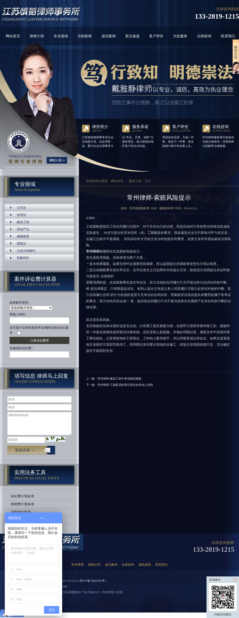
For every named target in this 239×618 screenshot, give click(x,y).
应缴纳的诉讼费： (22, 348)
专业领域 (61, 36)
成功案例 (108, 36)
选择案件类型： (20, 302)
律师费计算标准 (22, 504)
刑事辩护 (23, 258)
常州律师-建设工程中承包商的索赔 (119, 378)
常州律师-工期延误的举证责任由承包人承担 (125, 385)
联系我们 (228, 36)
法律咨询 (204, 36)
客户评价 (156, 36)
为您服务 (180, 36)
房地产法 (23, 229)
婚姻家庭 (23, 236)
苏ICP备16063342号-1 (93, 580)
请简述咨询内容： (39, 423)
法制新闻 (84, 36)
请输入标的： (19, 314)
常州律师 (77, 564)
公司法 (21, 208)
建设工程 (23, 222)
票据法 (21, 243)
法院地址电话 (21, 512)
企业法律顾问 (26, 251)
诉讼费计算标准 (22, 496)
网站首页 (13, 36)
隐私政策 (145, 564)
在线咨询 (128, 564)
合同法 (21, 215)
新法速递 (132, 36)
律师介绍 (37, 36)
